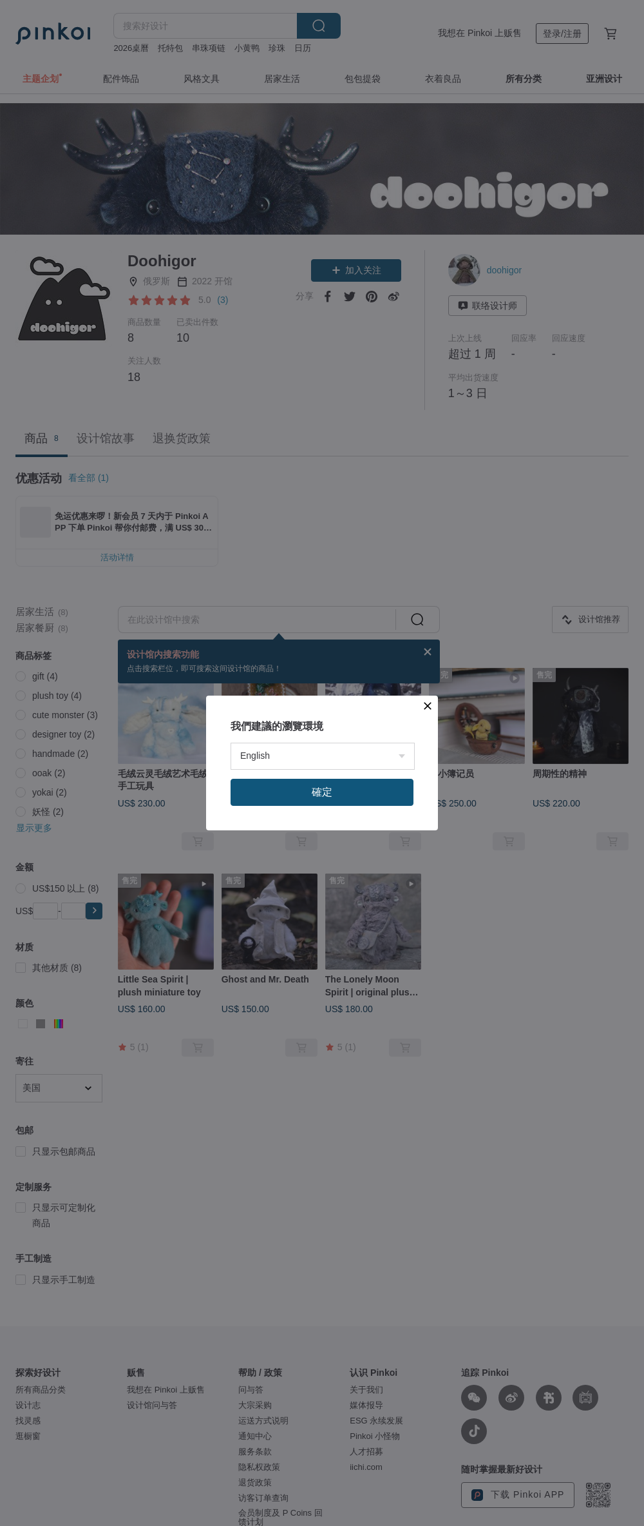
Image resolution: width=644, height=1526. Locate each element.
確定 (322, 792)
